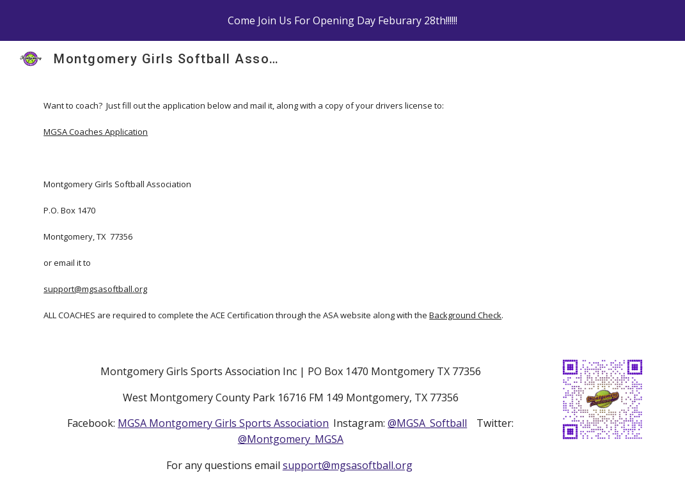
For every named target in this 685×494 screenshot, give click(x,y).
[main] (342, 210)
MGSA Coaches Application (95, 131)
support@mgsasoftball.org (95, 289)
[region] (342, 20)
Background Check (465, 315)
